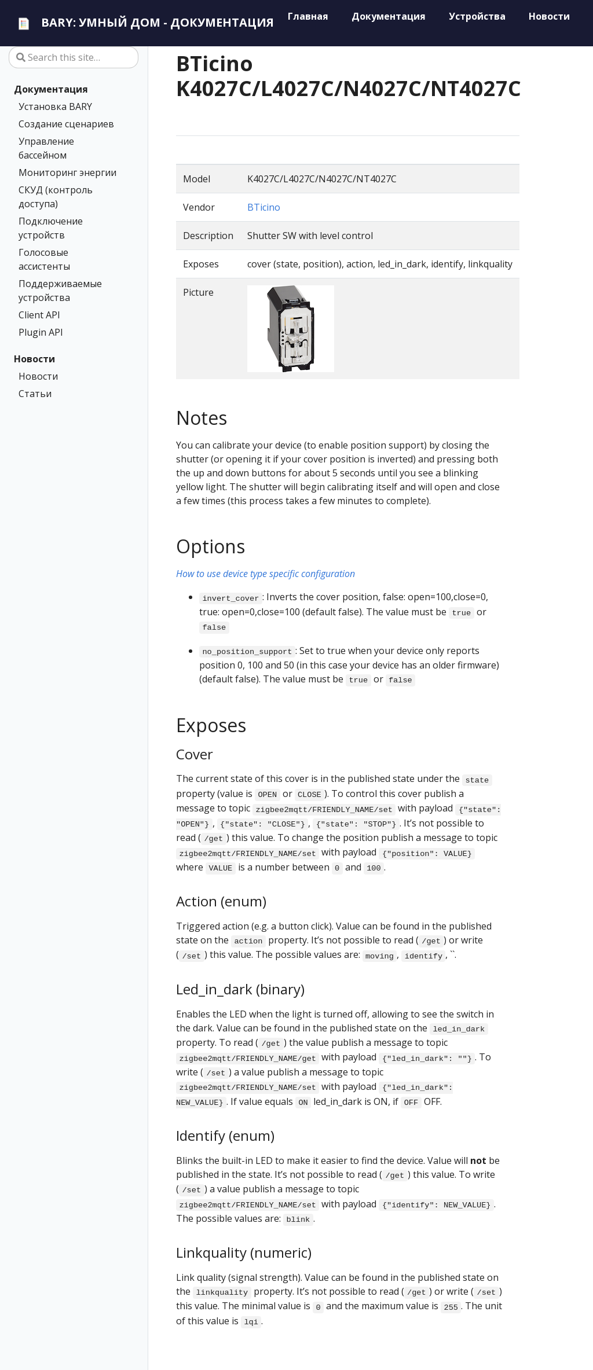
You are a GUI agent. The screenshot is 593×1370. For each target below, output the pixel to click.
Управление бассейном (46, 148)
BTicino (263, 207)
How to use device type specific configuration (265, 573)
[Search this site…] (73, 57)
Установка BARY (55, 106)
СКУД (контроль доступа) (56, 196)
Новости (34, 358)
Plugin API (41, 332)
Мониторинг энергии (67, 172)
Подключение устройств (51, 228)
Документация (51, 89)
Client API (39, 314)
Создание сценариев (66, 123)
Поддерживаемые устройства (60, 290)
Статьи (35, 393)
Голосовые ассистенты (44, 259)
